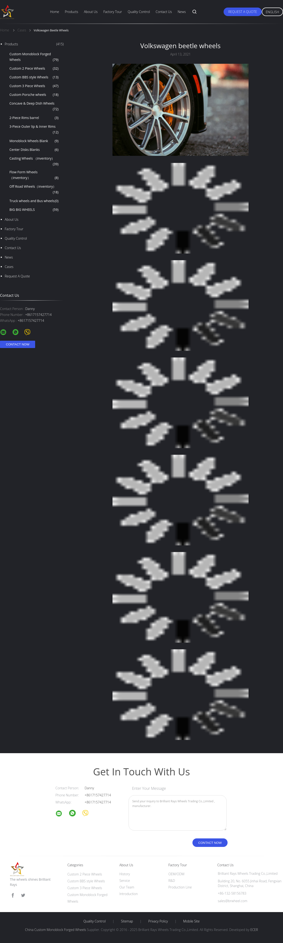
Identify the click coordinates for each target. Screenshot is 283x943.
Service (124, 880)
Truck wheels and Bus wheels (33, 201)
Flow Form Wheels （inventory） (33, 175)
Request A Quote (242, 11)
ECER (254, 929)
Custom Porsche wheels (33, 95)
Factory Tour (112, 11)
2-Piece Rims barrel (33, 118)
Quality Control (139, 11)
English (272, 12)
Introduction (128, 894)
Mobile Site (191, 921)
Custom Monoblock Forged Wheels (33, 57)
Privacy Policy (158, 921)
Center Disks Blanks (33, 150)
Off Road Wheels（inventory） (33, 189)
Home (54, 11)
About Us (91, 11)
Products (71, 11)
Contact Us (164, 11)
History (124, 874)
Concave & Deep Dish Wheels (33, 106)
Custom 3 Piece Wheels (33, 86)
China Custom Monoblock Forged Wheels (55, 929)
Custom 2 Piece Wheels (33, 68)
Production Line (180, 887)
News (182, 11)
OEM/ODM (176, 874)
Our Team (126, 887)
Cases (9, 266)
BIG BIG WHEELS (33, 209)
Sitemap (127, 921)
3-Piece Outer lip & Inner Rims (33, 129)
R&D (171, 880)
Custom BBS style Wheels (33, 77)
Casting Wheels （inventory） (33, 161)
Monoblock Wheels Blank (33, 141)
